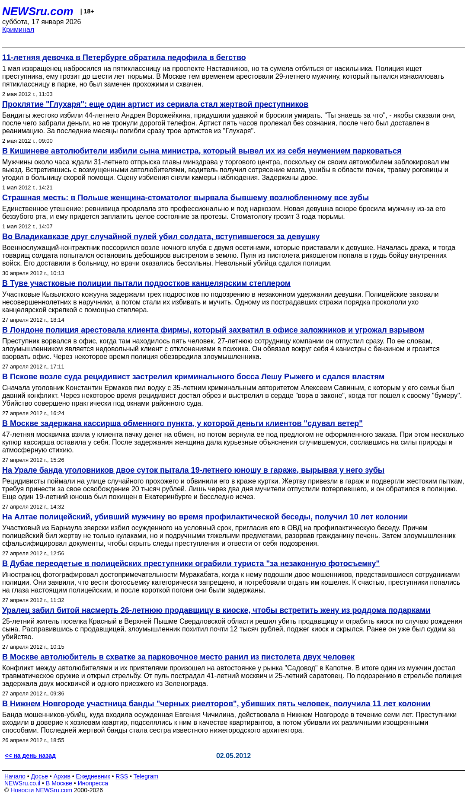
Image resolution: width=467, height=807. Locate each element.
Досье (39, 776)
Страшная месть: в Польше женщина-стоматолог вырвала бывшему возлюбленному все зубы (185, 197)
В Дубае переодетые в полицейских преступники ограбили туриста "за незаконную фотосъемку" (191, 563)
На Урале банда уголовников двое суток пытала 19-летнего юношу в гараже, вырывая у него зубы (193, 470)
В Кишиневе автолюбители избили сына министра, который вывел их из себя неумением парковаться (202, 151)
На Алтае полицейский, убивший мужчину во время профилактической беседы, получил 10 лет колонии (205, 516)
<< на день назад (30, 755)
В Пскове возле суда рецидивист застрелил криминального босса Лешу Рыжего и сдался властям (193, 376)
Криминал (18, 29)
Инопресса (93, 783)
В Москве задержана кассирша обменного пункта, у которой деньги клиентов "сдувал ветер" (182, 423)
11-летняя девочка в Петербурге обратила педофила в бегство (124, 57)
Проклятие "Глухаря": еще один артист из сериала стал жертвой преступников (155, 104)
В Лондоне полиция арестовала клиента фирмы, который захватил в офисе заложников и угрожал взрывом (213, 330)
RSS (121, 776)
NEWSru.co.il (22, 783)
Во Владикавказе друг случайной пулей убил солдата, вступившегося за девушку (161, 236)
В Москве (59, 783)
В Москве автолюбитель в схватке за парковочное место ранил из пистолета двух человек (178, 657)
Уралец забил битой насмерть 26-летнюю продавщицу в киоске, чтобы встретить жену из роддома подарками (216, 610)
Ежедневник (93, 776)
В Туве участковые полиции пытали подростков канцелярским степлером (146, 283)
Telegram (146, 776)
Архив (62, 776)
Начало (15, 776)
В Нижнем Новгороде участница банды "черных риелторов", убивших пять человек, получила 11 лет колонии (216, 703)
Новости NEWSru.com (41, 790)
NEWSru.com (38, 11)
